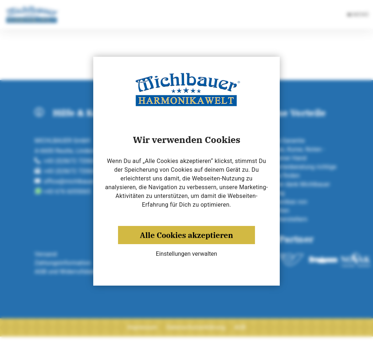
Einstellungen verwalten (186, 253)
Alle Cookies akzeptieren (186, 235)
